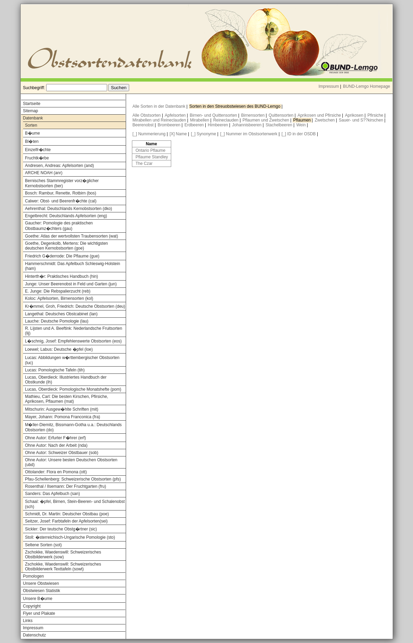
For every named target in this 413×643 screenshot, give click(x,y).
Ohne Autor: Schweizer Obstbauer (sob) (62, 452)
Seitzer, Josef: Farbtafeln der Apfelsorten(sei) (66, 521)
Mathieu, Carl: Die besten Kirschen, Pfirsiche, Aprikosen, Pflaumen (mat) (66, 399)
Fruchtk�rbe (37, 158)
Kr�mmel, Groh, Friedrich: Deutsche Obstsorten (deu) (75, 306)
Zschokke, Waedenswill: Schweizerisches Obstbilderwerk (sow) (63, 554)
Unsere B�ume (37, 598)
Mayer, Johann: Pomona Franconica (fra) (62, 416)
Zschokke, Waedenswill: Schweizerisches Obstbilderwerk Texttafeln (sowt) (63, 566)
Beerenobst (144, 125)
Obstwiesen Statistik (41, 590)
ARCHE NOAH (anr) (44, 172)
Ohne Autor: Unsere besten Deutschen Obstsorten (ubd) (71, 462)
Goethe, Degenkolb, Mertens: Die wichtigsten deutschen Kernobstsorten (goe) (66, 246)
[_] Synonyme (203, 133)
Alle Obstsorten (147, 115)
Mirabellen (200, 120)
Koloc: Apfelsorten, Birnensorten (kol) (59, 298)
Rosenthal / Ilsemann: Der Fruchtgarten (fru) (65, 486)
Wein (301, 125)
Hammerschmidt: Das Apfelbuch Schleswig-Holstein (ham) (72, 266)
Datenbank (33, 118)
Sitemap (30, 110)
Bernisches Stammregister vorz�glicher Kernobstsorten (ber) (62, 183)
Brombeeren (170, 125)
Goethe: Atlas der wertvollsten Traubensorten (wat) (71, 236)
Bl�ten (32, 141)
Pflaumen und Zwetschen (266, 120)
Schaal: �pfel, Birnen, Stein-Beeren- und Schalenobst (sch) (75, 504)
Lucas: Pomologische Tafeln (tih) (55, 370)
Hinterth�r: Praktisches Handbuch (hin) (61, 276)
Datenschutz (34, 635)
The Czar (144, 163)
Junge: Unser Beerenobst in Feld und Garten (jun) (71, 284)
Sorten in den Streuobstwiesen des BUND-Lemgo (235, 106)
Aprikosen (355, 115)
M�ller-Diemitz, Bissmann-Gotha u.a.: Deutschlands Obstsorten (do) (73, 427)
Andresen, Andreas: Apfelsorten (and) (59, 165)
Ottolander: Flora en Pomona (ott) (56, 472)
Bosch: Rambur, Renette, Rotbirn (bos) (60, 193)
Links (28, 620)
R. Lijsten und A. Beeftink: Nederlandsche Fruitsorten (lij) (73, 331)
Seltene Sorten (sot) (43, 544)
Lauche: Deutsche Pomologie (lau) (57, 321)
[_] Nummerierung (149, 133)
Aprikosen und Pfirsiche (320, 115)
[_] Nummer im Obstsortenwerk (248, 133)
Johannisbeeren (247, 125)
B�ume (32, 133)
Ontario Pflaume (151, 150)
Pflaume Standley (152, 157)
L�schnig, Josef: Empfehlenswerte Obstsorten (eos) (73, 341)
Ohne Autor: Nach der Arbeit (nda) (56, 445)
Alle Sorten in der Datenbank (160, 106)
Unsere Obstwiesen (41, 583)
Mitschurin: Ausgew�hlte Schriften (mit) (62, 409)
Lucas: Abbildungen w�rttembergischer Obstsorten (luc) (72, 360)
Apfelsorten (176, 115)
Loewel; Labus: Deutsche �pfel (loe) (59, 349)
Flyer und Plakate (39, 613)
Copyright (32, 606)
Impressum (329, 86)
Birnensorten (253, 115)
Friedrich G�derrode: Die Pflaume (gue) (62, 256)
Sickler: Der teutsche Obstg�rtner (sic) (61, 529)
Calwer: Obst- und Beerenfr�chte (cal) (60, 201)
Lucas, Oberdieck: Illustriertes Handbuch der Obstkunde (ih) (66, 379)
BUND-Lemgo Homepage (366, 86)
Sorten (31, 125)
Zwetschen (325, 120)
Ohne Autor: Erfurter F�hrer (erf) (55, 437)
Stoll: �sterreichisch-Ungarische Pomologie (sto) (70, 537)
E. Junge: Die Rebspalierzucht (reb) (58, 291)
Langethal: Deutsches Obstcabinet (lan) (61, 314)
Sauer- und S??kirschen (361, 120)
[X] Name (178, 133)
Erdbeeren (195, 125)
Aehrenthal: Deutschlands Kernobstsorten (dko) (68, 208)
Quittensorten (282, 115)
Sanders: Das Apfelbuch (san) (52, 493)
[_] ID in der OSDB (298, 133)
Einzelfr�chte (38, 149)
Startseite (32, 103)
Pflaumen (302, 120)
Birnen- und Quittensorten (214, 115)
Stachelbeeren (279, 125)
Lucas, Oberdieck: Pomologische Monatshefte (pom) (73, 389)
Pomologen (33, 576)
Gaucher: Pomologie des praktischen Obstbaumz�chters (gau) (59, 226)
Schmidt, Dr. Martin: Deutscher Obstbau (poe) (67, 514)
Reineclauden (226, 120)
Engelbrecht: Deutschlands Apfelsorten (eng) (66, 215)
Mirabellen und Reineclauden (160, 120)
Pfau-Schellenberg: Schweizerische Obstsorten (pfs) (73, 479)
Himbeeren (218, 125)
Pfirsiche (376, 115)
